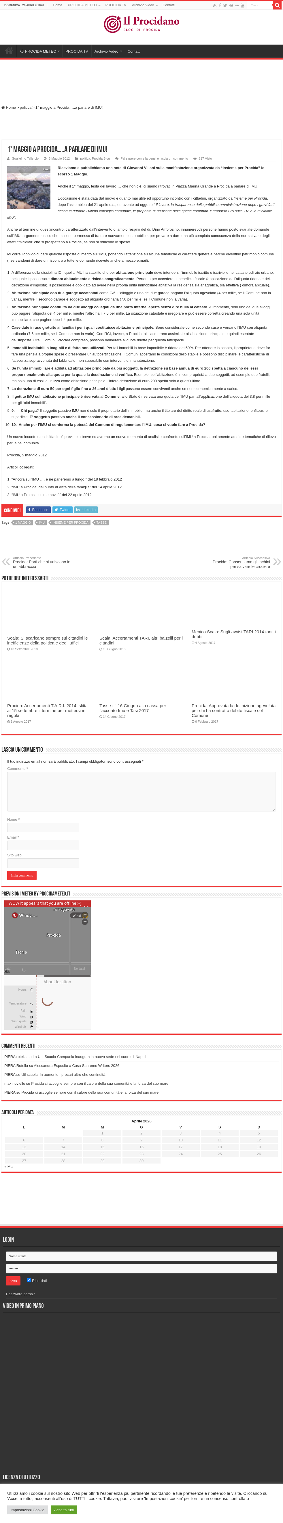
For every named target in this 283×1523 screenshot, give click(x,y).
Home (57, 5)
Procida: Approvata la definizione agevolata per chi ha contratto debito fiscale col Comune (234, 710)
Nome (13, 819)
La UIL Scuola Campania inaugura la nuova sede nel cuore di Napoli (89, 1057)
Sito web (14, 855)
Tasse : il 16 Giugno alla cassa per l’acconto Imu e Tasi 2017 (132, 708)
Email (13, 837)
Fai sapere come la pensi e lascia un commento (154, 158)
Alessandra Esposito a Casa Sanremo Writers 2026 (77, 1065)
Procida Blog (101, 158)
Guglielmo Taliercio (25, 158)
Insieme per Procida (70, 522)
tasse (102, 522)
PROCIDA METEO (82, 5)
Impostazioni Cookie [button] (27, 1510)
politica (25, 107)
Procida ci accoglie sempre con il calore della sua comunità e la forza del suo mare (99, 1083)
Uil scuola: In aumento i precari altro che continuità (63, 1074)
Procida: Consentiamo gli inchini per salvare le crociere (240, 562)
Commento (17, 768)
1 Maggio (23, 522)
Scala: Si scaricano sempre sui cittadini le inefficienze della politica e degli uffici (47, 640)
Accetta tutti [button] (64, 1510)
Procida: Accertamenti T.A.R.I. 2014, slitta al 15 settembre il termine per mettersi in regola (47, 710)
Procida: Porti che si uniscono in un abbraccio (42, 562)
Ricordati (37, 1281)
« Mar (9, 1166)
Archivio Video (143, 5)
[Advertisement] (141, 80)
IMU (42, 522)
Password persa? (20, 1294)
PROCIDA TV (115, 5)
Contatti (169, 5)
